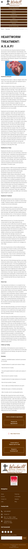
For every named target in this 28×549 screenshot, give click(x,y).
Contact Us (3, 499)
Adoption (17, 499)
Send (24, 538)
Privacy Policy (6, 544)
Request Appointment (14, 8)
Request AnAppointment (13, 422)
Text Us (14, 10)
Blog (16, 501)
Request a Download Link (14, 450)
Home (2, 29)
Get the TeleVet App (14, 26)
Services (14, 23)
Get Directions (13, 15)
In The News (17, 496)
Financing (17, 494)
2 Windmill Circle (8, 522)
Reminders (8, 29)
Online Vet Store (14, 21)
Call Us (13, 18)
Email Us (14, 13)
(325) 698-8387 (7, 511)
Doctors (3, 496)
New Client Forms (14, 433)
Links (2, 501)
